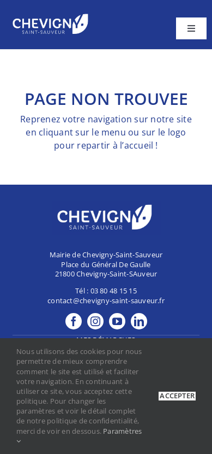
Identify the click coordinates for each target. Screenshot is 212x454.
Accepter (177, 396)
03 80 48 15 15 (113, 291)
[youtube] (117, 321)
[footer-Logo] (51, 15)
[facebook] (73, 321)
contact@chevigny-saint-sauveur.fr (106, 300)
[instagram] (95, 321)
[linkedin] (139, 321)
